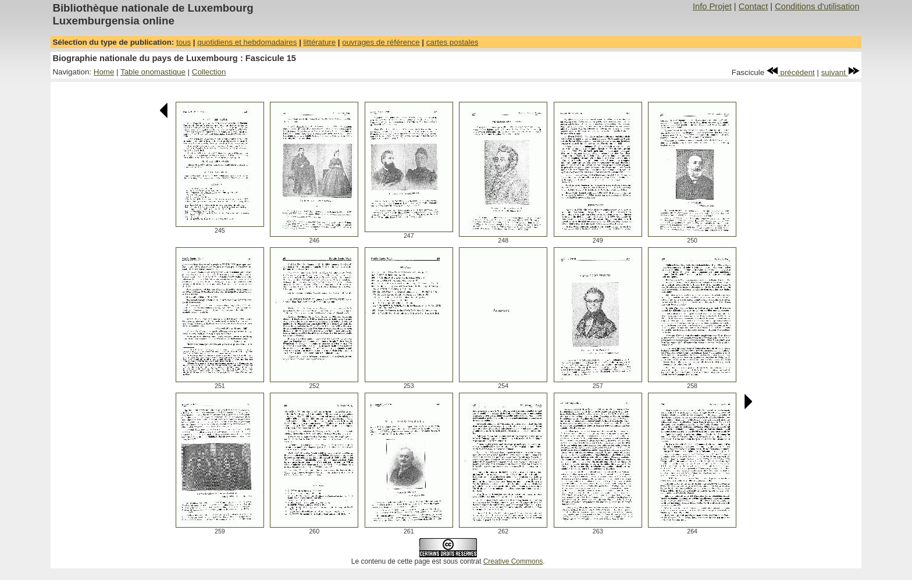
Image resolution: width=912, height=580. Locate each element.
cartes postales (452, 42)
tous (183, 42)
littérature (320, 42)
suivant (840, 72)
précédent (791, 72)
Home (104, 71)
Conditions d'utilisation (817, 6)
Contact (753, 6)
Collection (209, 71)
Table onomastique (153, 71)
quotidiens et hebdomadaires (247, 42)
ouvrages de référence (380, 42)
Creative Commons (513, 561)
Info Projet (712, 6)
